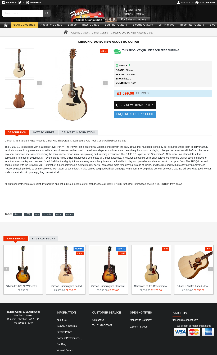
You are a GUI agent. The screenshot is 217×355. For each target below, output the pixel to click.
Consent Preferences (68, 331)
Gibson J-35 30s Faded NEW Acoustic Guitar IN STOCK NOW (195, 284)
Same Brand (16, 236)
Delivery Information (78, 132)
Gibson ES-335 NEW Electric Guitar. (24, 284)
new (37, 210)
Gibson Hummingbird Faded (66, 284)
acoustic (47, 210)
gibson (17, 210)
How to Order (44, 132)
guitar (58, 210)
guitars (69, 210)
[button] (39, 83)
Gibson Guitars (100, 32)
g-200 (27, 210)
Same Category (43, 236)
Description (17, 132)
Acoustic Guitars (80, 32)
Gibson (130, 70)
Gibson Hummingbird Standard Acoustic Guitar (109, 284)
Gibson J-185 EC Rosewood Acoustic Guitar (152, 284)
